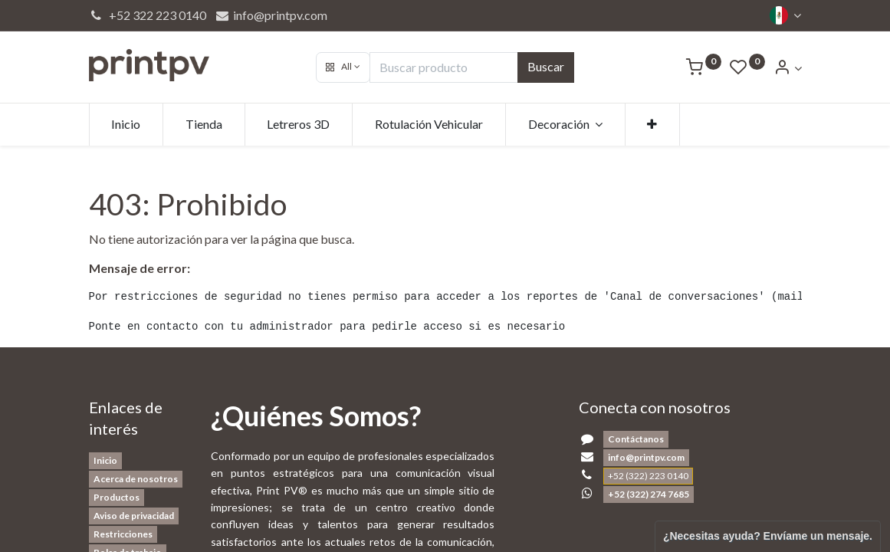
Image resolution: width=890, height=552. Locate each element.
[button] (343, 67)
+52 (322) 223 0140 (648, 475)
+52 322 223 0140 (148, 15)
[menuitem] (126, 124)
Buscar (545, 66)
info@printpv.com (271, 15)
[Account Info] (787, 68)
